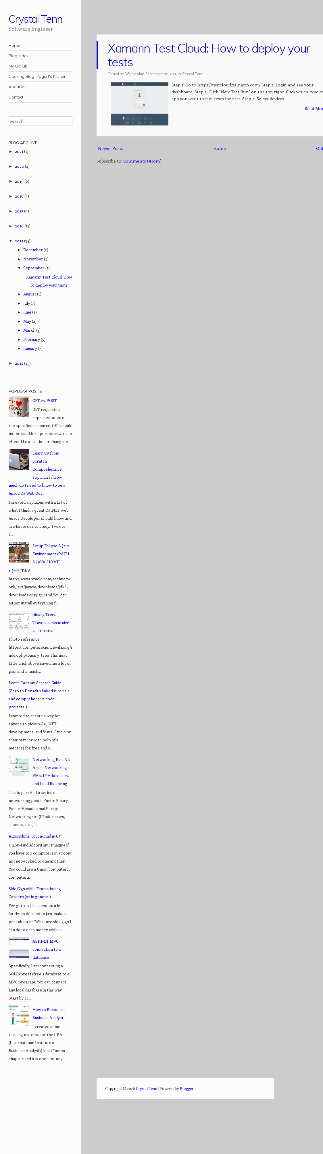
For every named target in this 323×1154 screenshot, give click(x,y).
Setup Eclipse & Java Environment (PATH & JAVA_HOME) (51, 554)
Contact (16, 97)
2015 (19, 240)
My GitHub (18, 66)
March (29, 330)
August (30, 294)
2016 (19, 226)
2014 (19, 363)
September (34, 267)
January (30, 348)
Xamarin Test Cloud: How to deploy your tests (209, 54)
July (27, 303)
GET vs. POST (44, 400)
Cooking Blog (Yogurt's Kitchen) (38, 76)
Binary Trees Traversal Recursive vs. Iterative (50, 622)
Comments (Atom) (142, 161)
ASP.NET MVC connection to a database (46, 949)
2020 (20, 166)
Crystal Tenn (36, 18)
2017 (19, 211)
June (27, 312)
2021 (19, 151)
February (32, 339)
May (27, 321)
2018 (19, 196)
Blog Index (18, 55)
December (33, 249)
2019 (19, 181)
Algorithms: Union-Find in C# (35, 836)
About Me (18, 86)
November (33, 259)
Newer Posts (110, 148)
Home (14, 45)
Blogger (186, 1088)
